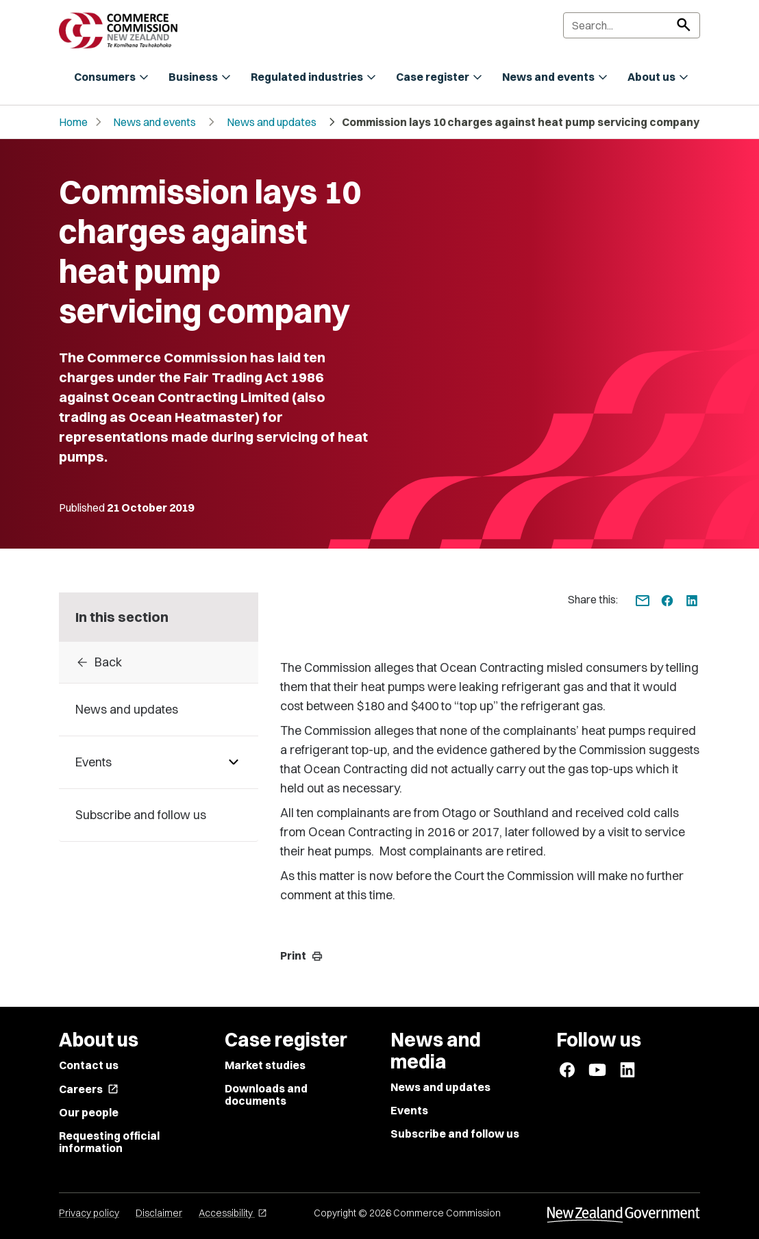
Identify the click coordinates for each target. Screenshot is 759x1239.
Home (73, 122)
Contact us (89, 1065)
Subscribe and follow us (454, 1133)
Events (409, 1110)
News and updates (271, 122)
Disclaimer (159, 1213)
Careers (89, 1089)
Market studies (265, 1065)
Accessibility (233, 1213)
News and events (154, 122)
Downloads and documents (266, 1094)
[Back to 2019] (158, 662)
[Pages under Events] (233, 762)
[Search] (631, 25)
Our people (89, 1112)
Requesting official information (109, 1142)
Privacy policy (89, 1213)
